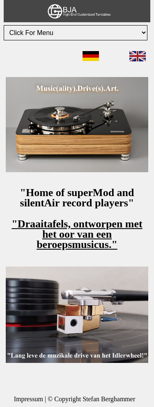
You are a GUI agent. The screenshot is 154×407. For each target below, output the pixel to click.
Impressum (28, 398)
